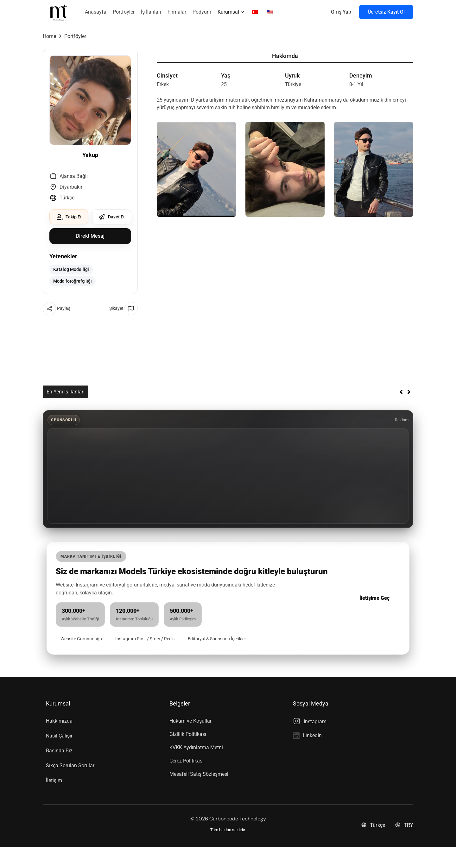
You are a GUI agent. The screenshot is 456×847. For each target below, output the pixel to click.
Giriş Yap (341, 12)
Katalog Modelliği (71, 269)
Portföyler (75, 36)
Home (49, 36)
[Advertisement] (228, 475)
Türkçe (67, 198)
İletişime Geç (374, 597)
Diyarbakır (71, 187)
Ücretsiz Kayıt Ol (386, 12)
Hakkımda (285, 56)
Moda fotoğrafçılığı (72, 280)
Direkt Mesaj (90, 236)
